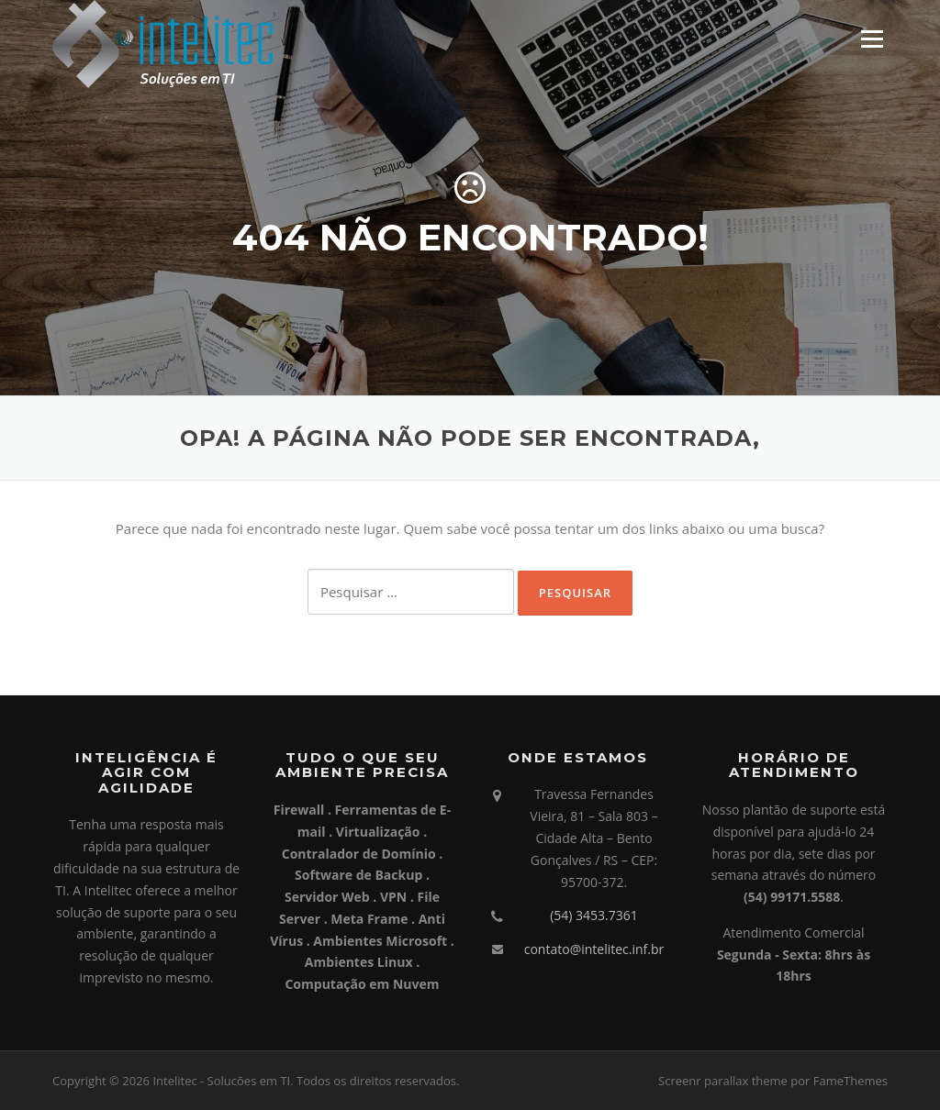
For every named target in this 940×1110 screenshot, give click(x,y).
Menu (872, 38)
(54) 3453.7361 (594, 915)
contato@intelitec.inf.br (594, 949)
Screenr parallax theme (723, 1080)
